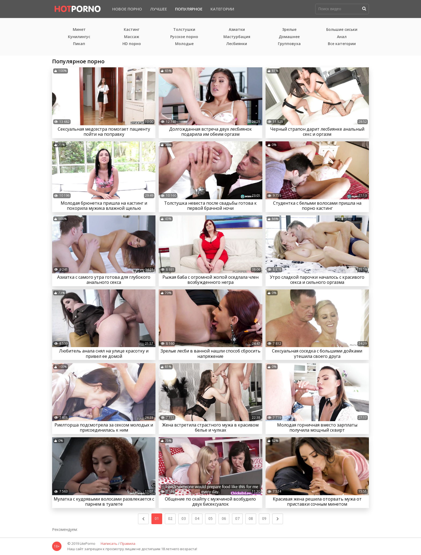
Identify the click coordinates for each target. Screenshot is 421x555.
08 (251, 518)
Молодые (184, 44)
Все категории (342, 44)
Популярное (188, 9)
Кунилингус (79, 37)
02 (170, 518)
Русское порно (184, 37)
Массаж (131, 37)
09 (264, 518)
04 (197, 518)
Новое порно (127, 9)
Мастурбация (236, 37)
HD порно (131, 44)
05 (210, 518)
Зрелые (289, 29)
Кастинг (131, 29)
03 (184, 518)
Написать (109, 544)
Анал (342, 37)
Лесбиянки (236, 44)
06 (224, 518)
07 (237, 518)
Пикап (79, 44)
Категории (222, 9)
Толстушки (184, 29)
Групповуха (289, 44)
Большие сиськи (341, 29)
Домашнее (289, 37)
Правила (127, 544)
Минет (79, 29)
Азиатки (237, 29)
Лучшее (158, 9)
